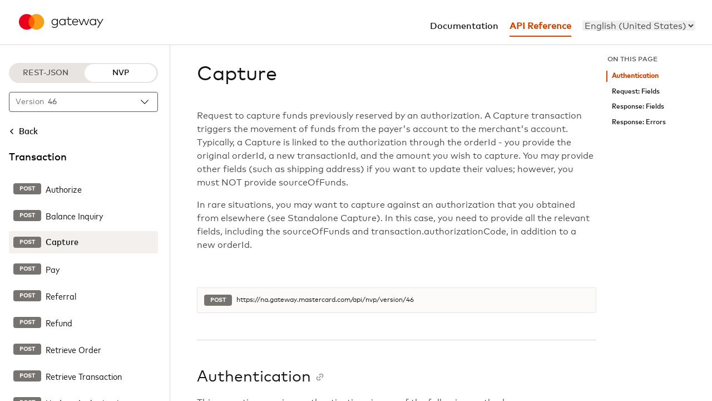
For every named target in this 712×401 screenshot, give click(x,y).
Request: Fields (636, 91)
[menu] (638, 26)
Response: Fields (638, 106)
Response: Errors (639, 122)
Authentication (635, 76)
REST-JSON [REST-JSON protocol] (45, 73)
